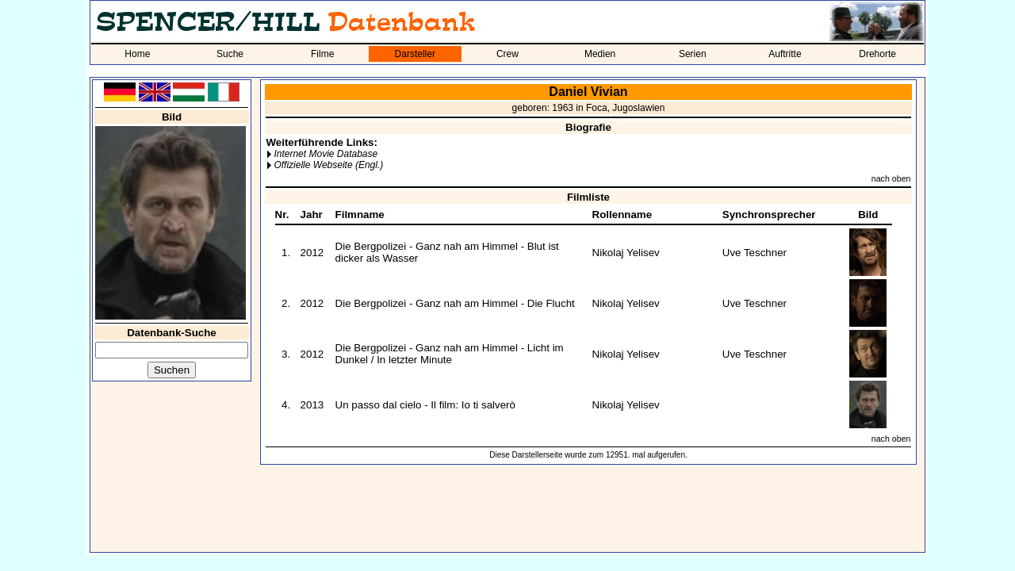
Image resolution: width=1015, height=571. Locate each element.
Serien (693, 53)
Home (137, 53)
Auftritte (784, 53)
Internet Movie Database (325, 153)
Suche (229, 53)
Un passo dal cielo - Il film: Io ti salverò (425, 405)
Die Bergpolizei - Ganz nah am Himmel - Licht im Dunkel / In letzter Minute (449, 354)
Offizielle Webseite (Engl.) (328, 165)
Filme (322, 53)
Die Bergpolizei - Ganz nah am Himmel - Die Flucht (455, 303)
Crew (507, 53)
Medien (599, 53)
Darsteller (415, 53)
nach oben (891, 178)
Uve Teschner (754, 253)
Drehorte (877, 53)
